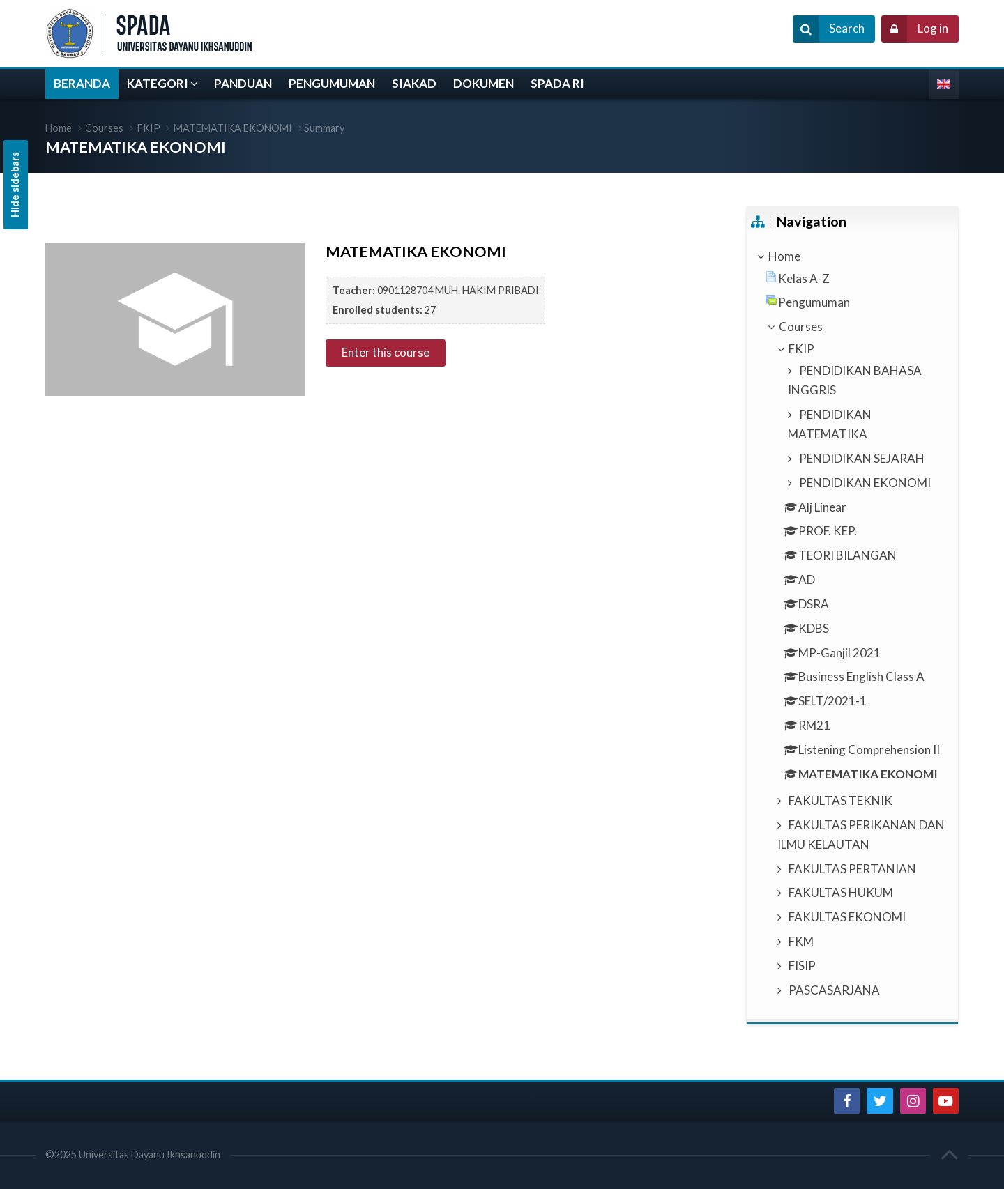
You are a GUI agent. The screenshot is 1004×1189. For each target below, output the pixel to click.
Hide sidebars (15, 184)
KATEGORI (157, 83)
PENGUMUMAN (332, 83)
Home (58, 128)
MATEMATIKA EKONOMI (233, 128)
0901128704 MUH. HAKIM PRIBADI (458, 290)
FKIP (148, 128)
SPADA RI (557, 83)
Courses (104, 128)
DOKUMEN (483, 83)
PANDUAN (243, 83)
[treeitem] (852, 256)
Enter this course (385, 352)
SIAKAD (414, 83)
